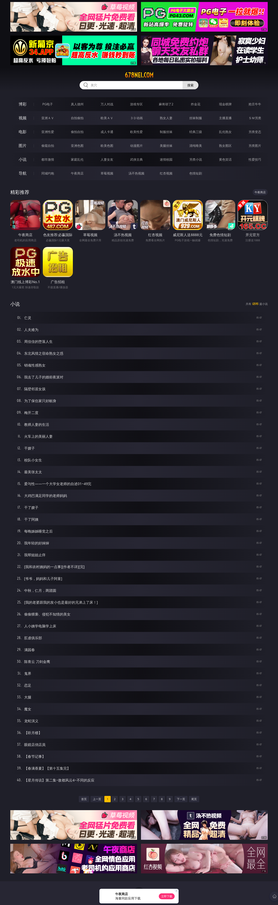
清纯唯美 (195, 145)
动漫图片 (136, 145)
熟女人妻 (166, 118)
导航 (23, 173)
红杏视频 (166, 173)
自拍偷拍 (77, 118)
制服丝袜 (166, 132)
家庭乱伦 (77, 159)
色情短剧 (195, 173)
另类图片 (254, 145)
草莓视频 (107, 173)
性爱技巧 (254, 159)
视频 (23, 118)
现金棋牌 (225, 104)
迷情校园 (166, 159)
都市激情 (47, 159)
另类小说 (195, 159)
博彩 (23, 104)
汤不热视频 (136, 173)
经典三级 (195, 132)
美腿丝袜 (166, 145)
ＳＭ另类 (254, 118)
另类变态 (254, 132)
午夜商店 (77, 173)
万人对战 (107, 104)
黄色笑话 (225, 159)
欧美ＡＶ (107, 118)
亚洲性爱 (47, 132)
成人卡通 (107, 132)
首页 (84, 799)
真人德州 (77, 104)
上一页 (97, 799)
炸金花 (195, 104)
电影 (23, 131)
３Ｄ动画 (136, 118)
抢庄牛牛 (254, 104)
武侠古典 (136, 159)
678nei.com (139, 75)
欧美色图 (107, 145)
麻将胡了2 (166, 104)
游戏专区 (136, 104)
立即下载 (166, 896)
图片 (23, 145)
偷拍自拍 (77, 132)
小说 (23, 159)
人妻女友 (107, 159)
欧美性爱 (136, 132)
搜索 (190, 85)
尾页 (194, 799)
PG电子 (47, 104)
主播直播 (225, 118)
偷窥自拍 (47, 145)
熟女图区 (225, 145)
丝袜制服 (195, 118)
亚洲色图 (77, 145)
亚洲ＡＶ (47, 118)
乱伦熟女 (225, 132)
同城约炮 (47, 173)
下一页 (181, 799)
